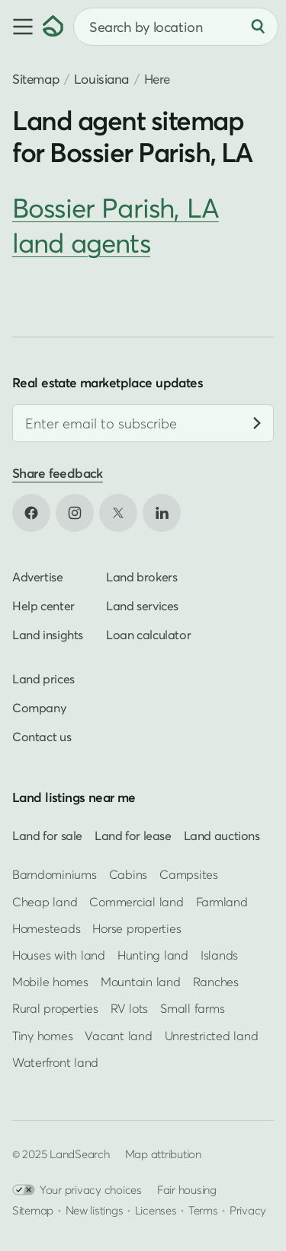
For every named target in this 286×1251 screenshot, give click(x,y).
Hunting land (152, 955)
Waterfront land (55, 1062)
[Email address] (143, 423)
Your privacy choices (77, 1189)
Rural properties (55, 1009)
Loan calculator (148, 634)
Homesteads (46, 928)
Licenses (156, 1210)
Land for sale (47, 835)
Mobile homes (50, 981)
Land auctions (222, 835)
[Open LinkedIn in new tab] (162, 513)
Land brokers (141, 576)
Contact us (41, 736)
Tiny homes (42, 1035)
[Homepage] (53, 26)
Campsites (188, 875)
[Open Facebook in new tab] (31, 513)
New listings (95, 1210)
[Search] (257, 27)
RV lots (129, 1009)
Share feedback (57, 473)
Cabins (128, 875)
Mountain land (141, 981)
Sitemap (35, 79)
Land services (142, 605)
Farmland (222, 901)
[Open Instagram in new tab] (75, 513)
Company (39, 707)
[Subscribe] (257, 423)
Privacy (248, 1210)
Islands (219, 955)
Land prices (43, 678)
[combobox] (175, 27)
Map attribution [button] (163, 1153)
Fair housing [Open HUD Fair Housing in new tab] (187, 1189)
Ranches (216, 981)
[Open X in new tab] (118, 513)
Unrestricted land (212, 1035)
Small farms (192, 1009)
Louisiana (101, 79)
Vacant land (118, 1035)
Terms (203, 1210)
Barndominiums (54, 875)
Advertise (37, 576)
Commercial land (136, 901)
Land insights (47, 634)
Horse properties (136, 928)
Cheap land (44, 901)
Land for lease (133, 835)
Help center (43, 605)
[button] (21, 26)
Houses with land (58, 955)
